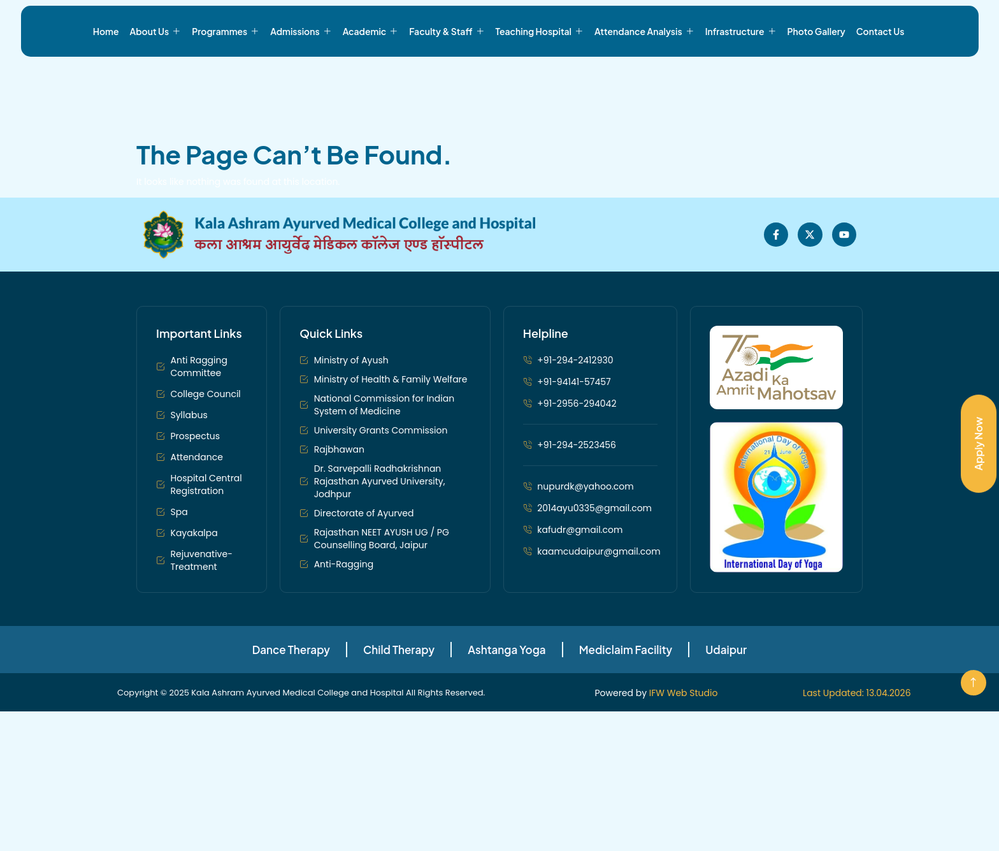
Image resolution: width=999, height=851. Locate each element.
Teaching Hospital (540, 76)
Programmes (225, 76)
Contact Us (880, 76)
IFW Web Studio (683, 722)
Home (106, 76)
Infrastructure (741, 76)
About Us (156, 76)
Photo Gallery (816, 76)
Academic (371, 76)
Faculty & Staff (446, 76)
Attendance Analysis (644, 76)
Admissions (300, 76)
